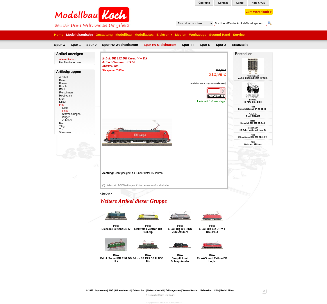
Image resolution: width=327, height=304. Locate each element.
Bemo (62, 80)
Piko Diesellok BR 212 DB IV (116, 227)
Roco (62, 123)
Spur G (59, 44)
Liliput (62, 101)
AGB (111, 290)
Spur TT (188, 44)
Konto (240, 2)
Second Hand (219, 34)
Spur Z (221, 44)
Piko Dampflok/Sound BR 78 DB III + (253, 108)
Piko (61, 104)
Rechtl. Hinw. (227, 290)
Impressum (101, 290)
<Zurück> (106, 193)
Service (239, 34)
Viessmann (65, 132)
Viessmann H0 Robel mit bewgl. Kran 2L (252, 129)
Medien (180, 34)
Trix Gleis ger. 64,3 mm (252, 143)
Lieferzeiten (206, 290)
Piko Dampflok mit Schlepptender (180, 258)
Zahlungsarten (173, 290)
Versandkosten (190, 290)
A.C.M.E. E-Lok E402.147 (253, 115)
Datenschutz (138, 290)
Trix (61, 129)
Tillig (61, 126)
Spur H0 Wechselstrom (120, 44)
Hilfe (216, 290)
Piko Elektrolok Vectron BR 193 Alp (148, 229)
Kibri (61, 98)
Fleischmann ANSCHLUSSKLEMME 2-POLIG (253, 77)
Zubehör (67, 120)
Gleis (65, 107)
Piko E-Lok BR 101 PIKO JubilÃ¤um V (180, 229)
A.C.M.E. (64, 77)
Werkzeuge (197, 34)
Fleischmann (66, 92)
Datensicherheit (155, 290)
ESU (62, 89)
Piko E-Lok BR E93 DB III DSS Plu (148, 258)
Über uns (204, 2)
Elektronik (164, 34)
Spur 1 (76, 44)
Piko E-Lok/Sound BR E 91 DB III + (116, 258)
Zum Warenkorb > (259, 12)
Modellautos (144, 34)
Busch (62, 86)
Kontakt (223, 2)
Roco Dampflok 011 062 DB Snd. (252, 122)
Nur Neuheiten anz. (70, 62)
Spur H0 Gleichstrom (159, 44)
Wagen (66, 117)
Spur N (205, 44)
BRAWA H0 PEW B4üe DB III (253, 101)
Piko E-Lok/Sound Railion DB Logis (212, 258)
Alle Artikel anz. (68, 59)
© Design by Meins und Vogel (160, 295)
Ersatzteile (240, 44)
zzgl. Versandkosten (215, 83)
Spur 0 (91, 44)
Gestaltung (104, 34)
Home (58, 34)
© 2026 (89, 290)
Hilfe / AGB (258, 2)
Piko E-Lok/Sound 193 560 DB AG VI (253, 136)
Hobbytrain (65, 95)
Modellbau (123, 34)
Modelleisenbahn (79, 34)
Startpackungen (71, 114)
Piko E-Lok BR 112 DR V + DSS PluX (212, 229)
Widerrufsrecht (123, 290)
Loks (65, 111)
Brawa (63, 83)
